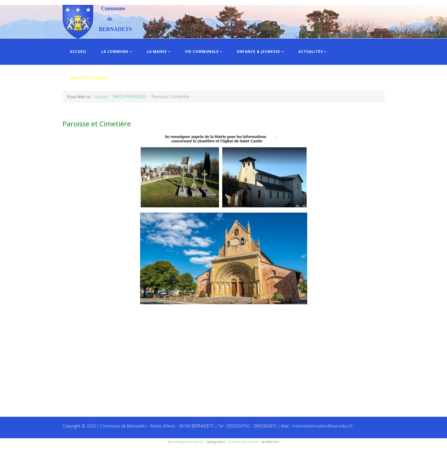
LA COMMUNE (115, 51)
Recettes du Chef (16, 451)
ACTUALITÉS (310, 51)
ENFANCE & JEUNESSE (258, 51)
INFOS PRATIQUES (88, 77)
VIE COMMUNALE (202, 51)
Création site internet (243, 441)
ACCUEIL (78, 51)
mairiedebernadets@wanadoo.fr (322, 426)
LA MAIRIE (157, 51)
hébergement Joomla (188, 441)
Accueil (101, 96)
